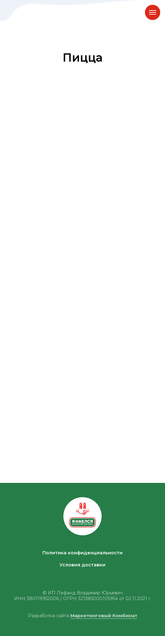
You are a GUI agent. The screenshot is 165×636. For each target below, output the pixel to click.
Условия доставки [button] (82, 565)
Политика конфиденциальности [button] (82, 553)
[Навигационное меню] (152, 12)
